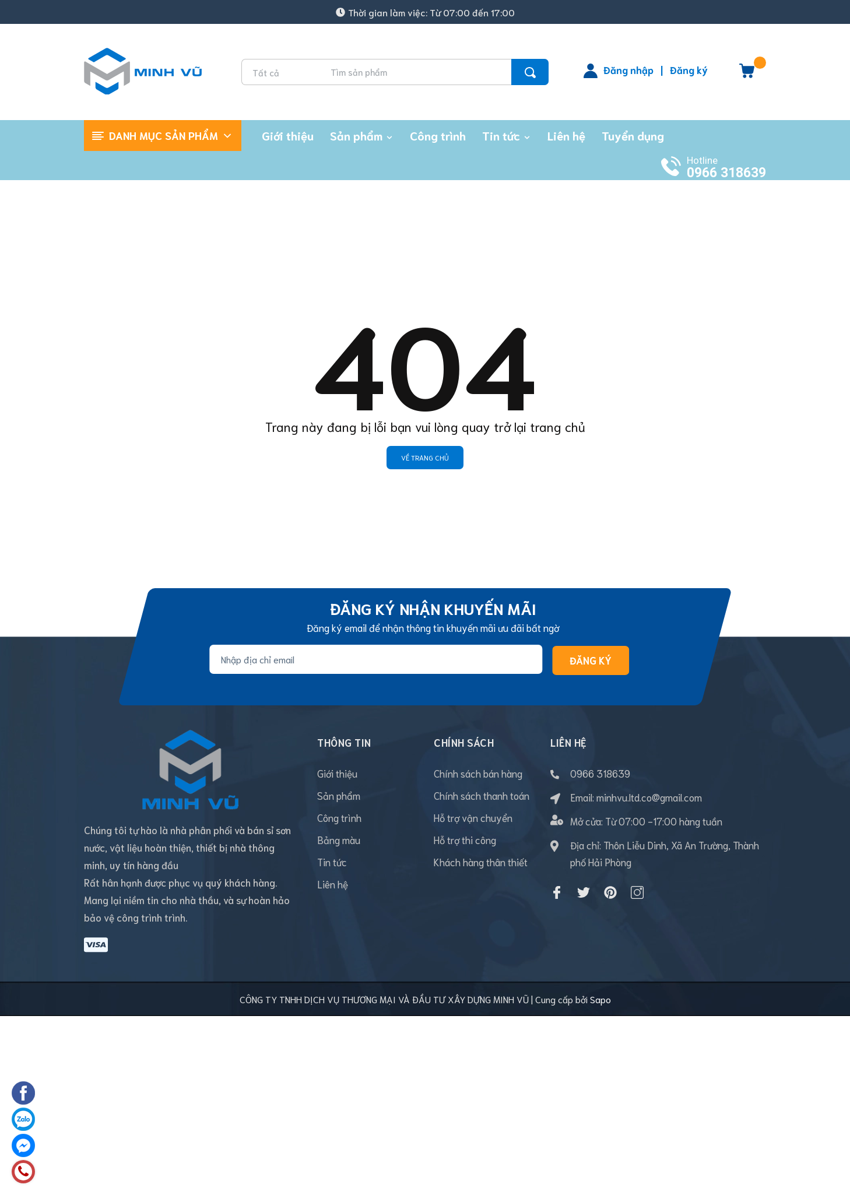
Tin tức (332, 861)
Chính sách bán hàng (478, 773)
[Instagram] (637, 892)
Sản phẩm (338, 795)
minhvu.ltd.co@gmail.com (649, 796)
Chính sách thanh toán (481, 795)
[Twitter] (583, 892)
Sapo (600, 949)
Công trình (339, 817)
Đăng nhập (628, 69)
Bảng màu (338, 839)
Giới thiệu (337, 773)
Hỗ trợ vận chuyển (473, 817)
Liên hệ (332, 883)
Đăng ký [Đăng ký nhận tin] (591, 659)
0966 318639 (726, 173)
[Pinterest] (610, 892)
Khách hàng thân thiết (481, 861)
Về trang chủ (425, 457)
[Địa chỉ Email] (375, 659)
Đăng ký (689, 69)
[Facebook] (556, 892)
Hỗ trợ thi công (465, 839)
